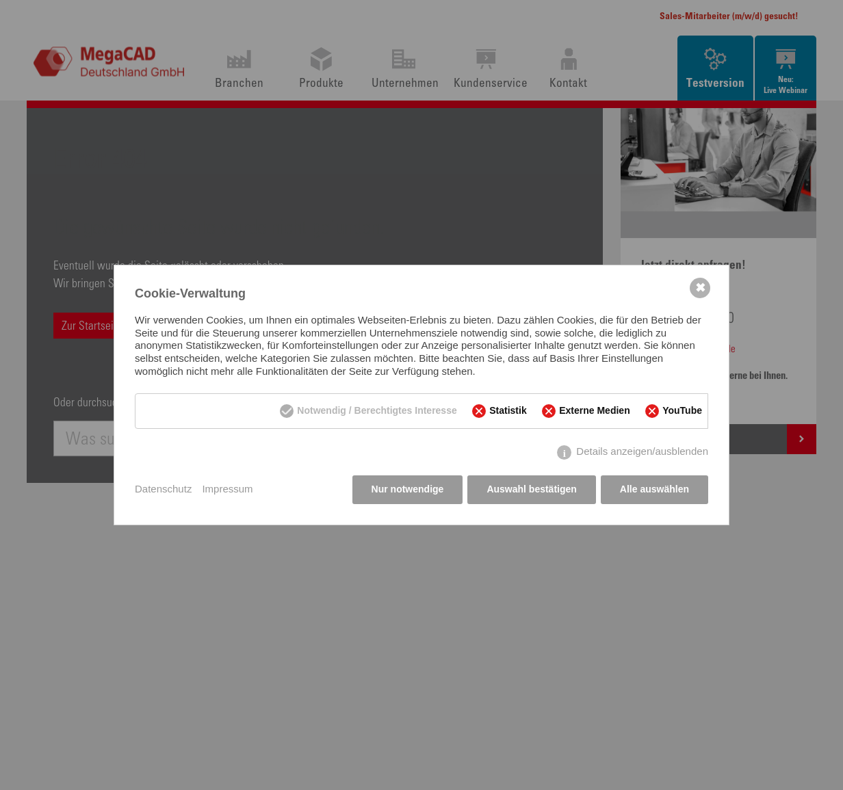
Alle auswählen (654, 489)
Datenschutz (163, 489)
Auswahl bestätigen (531, 489)
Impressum (227, 489)
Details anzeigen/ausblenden (642, 452)
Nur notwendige (408, 489)
